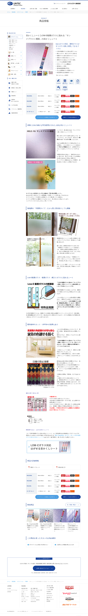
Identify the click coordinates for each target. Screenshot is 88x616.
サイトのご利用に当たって (23, 611)
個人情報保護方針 (10, 611)
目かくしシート (12, 43)
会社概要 (9, 588)
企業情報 (9, 586)
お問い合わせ (49, 593)
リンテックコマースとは (12, 590)
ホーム (8, 12)
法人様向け (49, 591)
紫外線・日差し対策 (35, 591)
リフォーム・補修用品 (35, 599)
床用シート (13, 59)
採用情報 (9, 591)
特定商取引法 (48, 611)
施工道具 (11, 49)
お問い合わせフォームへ (42, 568)
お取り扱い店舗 (50, 585)
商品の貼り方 (49, 597)
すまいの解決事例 (50, 587)
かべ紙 (12, 52)
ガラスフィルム (20, 12)
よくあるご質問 (50, 589)
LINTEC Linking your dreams (14, 4)
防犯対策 (32, 594)
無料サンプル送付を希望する (70, 117)
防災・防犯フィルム (13, 40)
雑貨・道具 (13, 74)
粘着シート (13, 55)
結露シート (11, 47)
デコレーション (14, 70)
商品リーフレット (50, 599)
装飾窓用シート (12, 45)
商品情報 (13, 12)
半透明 (26, 12)
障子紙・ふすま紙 (15, 63)
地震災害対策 (33, 601)
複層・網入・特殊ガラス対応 (36, 590)
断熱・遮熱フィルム (13, 41)
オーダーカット (50, 595)
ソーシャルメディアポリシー (37, 611)
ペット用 (13, 66)
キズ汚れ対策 (33, 598)
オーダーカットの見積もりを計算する (46, 117)
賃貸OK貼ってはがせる (35, 596)
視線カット (33, 593)
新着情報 (48, 601)
